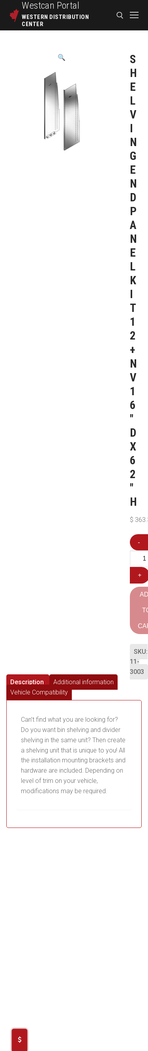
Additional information (83, 682)
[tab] (27, 682)
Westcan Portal (50, 5)
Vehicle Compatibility (39, 692)
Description (27, 682)
